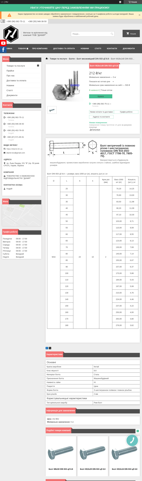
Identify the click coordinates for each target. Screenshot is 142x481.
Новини (85, 48)
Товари (22, 48)
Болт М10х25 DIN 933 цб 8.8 (92, 469)
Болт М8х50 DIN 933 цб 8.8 (61, 469)
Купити (101, 96)
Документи (129, 48)
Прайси (10, 70)
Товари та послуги (58, 59)
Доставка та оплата (64, 48)
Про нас (11, 75)
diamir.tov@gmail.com (15, 153)
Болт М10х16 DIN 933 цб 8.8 (124, 469)
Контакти (112, 48)
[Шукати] (111, 33)
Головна (7, 48)
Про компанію (40, 48)
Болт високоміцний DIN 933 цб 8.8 (93, 59)
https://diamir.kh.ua (14, 149)
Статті (98, 48)
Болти (72, 59)
